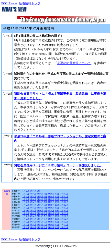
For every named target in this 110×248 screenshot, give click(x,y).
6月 (41, 194)
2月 (27, 191)
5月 (38, 191)
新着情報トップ (29, 3)
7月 (45, 194)
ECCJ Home (9, 3)
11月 (62, 194)
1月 (24, 191)
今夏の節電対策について (74, 63)
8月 (49, 194)
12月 (66, 194)
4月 (34, 191)
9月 (52, 194)
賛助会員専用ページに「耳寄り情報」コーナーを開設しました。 (58, 165)
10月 (57, 194)
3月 (31, 191)
